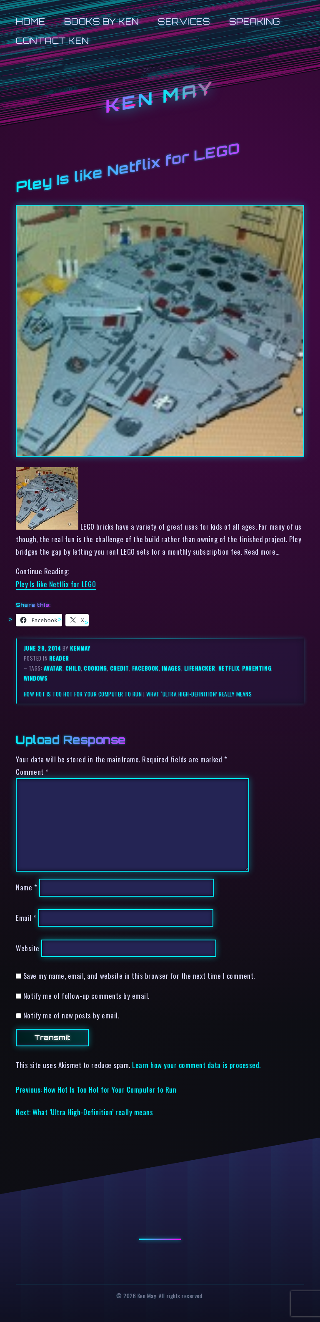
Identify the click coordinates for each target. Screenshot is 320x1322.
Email (26, 917)
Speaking (254, 21)
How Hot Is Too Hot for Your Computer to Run (83, 694)
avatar (53, 668)
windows (36, 678)
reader (59, 658)
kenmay (80, 648)
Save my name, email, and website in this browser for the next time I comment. (139, 975)
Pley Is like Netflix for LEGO (56, 584)
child (73, 668)
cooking (95, 668)
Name (26, 887)
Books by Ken (101, 21)
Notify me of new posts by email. (71, 1015)
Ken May (160, 97)
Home (30, 21)
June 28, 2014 (43, 648)
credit (119, 668)
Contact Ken (52, 40)
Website (28, 948)
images (171, 668)
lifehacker (199, 668)
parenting (256, 668)
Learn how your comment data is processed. (196, 1065)
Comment (32, 772)
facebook (145, 668)
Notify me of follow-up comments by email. (86, 995)
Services (184, 21)
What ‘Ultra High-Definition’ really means (199, 694)
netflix (229, 668)
